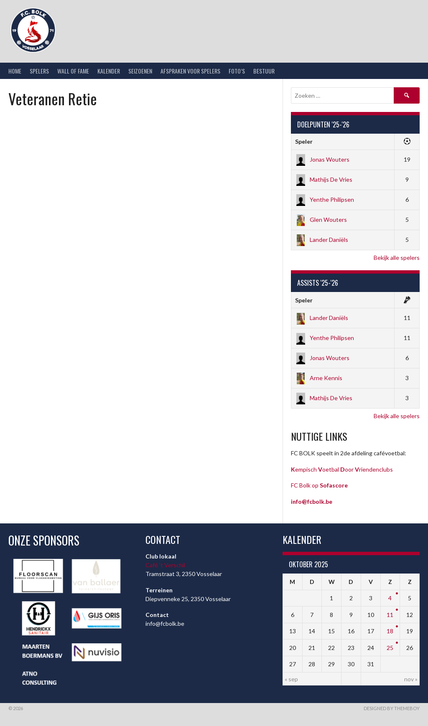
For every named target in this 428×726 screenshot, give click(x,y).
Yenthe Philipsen (324, 199)
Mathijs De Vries (323, 179)
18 (390, 631)
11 (390, 614)
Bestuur (264, 70)
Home (14, 70)
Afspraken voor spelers (190, 70)
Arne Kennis (318, 377)
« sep (291, 679)
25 (390, 647)
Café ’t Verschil (165, 565)
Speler (304, 141)
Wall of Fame (73, 70)
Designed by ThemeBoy (392, 708)
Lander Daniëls (321, 239)
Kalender (108, 70)
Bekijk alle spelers (397, 257)
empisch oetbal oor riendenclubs (342, 469)
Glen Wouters (321, 219)
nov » (411, 679)
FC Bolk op (319, 485)
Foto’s (237, 70)
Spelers (39, 70)
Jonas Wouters (322, 159)
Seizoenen (140, 70)
